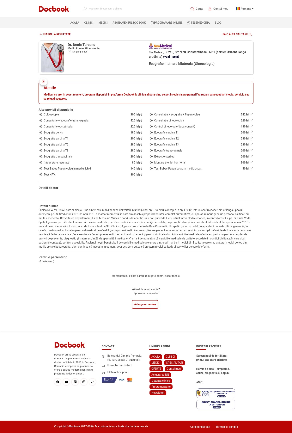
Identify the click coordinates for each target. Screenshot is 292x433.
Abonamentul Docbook (129, 22)
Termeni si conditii (227, 426)
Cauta (199, 8)
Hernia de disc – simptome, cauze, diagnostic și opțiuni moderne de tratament (213, 371)
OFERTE (156, 368)
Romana (245, 8)
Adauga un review (145, 304)
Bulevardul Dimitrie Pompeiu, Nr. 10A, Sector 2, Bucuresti (124, 357)
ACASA (75, 22)
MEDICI (103, 22)
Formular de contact (119, 365)
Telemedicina (198, 22)
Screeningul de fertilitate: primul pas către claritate (211, 357)
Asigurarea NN (160, 374)
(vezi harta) (171, 57)
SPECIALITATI (174, 362)
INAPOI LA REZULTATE (55, 34)
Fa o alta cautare (237, 34)
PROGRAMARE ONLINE (167, 22)
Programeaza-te (161, 386)
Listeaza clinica (160, 380)
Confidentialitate (200, 426)
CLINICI (89, 22)
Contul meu (220, 8)
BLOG (218, 22)
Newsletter (157, 392)
